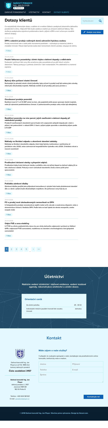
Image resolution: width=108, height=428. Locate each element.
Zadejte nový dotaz (94, 32)
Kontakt (46, 12)
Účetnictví (34, 12)
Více (9, 51)
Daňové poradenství (15, 12)
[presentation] (55, 388)
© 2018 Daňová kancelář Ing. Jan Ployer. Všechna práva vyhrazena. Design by (49, 413)
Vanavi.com (83, 413)
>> (39, 249)
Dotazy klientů (61, 12)
